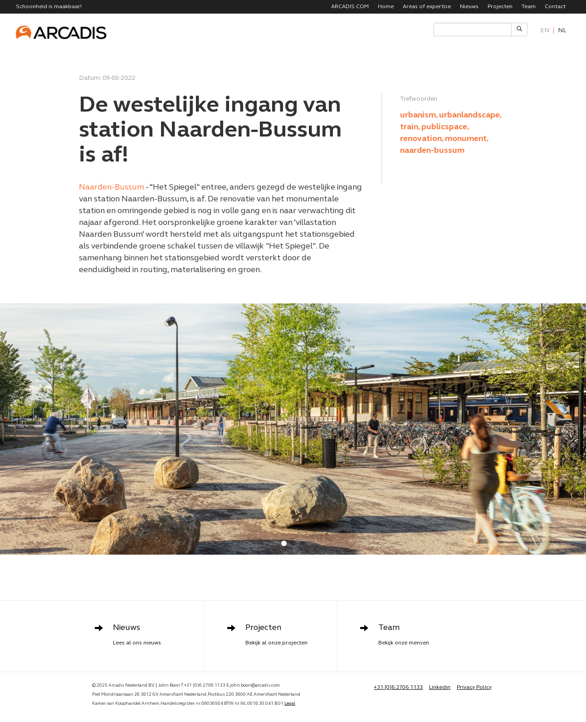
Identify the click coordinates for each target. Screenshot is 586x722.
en (544, 30)
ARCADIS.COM (350, 7)
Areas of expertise (427, 7)
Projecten (500, 7)
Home (386, 7)
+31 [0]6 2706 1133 (398, 687)
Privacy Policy (474, 687)
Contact (555, 7)
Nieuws (469, 7)
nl (562, 30)
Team (529, 7)
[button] (284, 543)
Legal (289, 703)
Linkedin (439, 687)
